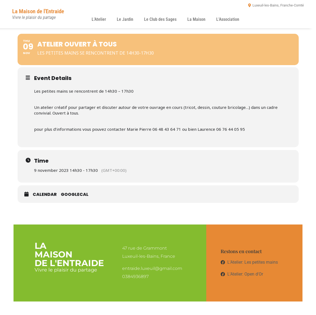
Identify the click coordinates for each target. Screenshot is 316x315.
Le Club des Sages (160, 19)
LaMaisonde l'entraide (69, 254)
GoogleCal (74, 194)
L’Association (227, 19)
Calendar (45, 194)
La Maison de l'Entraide (38, 11)
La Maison (196, 19)
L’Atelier (99, 19)
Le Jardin (125, 19)
